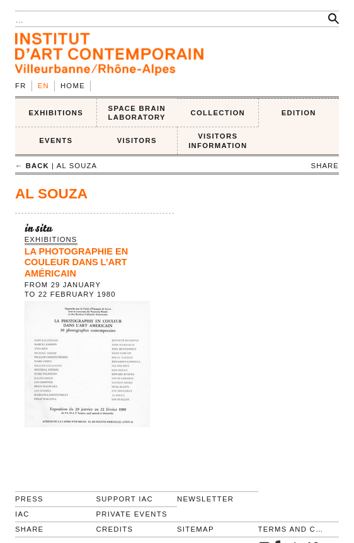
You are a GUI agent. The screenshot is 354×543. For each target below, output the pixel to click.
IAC (22, 514)
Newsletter (205, 499)
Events (55, 140)
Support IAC (125, 499)
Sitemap (195, 529)
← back (32, 165)
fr (20, 85)
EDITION (299, 113)
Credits (115, 529)
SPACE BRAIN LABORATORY (137, 113)
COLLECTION (218, 113)
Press (29, 499)
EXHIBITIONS (55, 113)
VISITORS (137, 140)
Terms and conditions (293, 529)
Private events (132, 514)
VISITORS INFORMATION (217, 140)
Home (72, 85)
